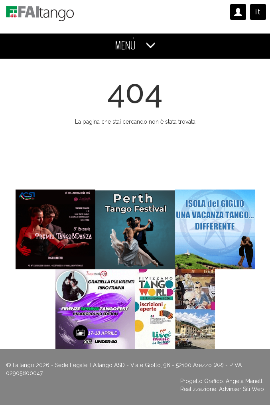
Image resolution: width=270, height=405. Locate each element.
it (258, 11)
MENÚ (135, 46)
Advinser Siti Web (241, 389)
